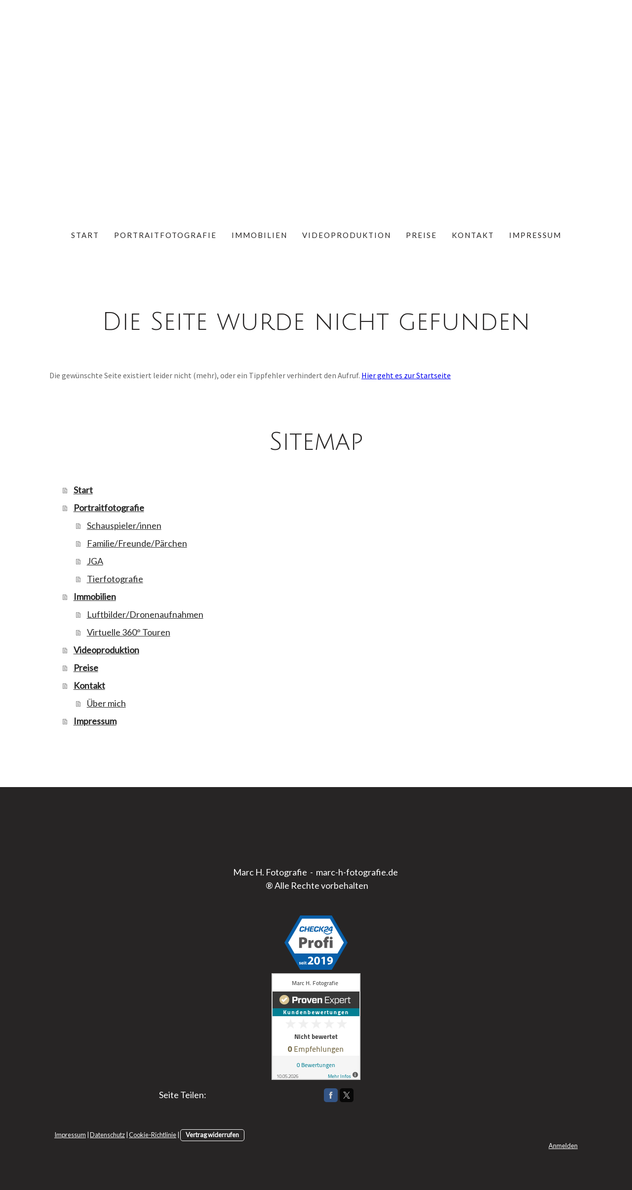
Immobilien (259, 235)
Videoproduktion (346, 235)
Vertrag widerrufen (212, 1135)
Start (85, 235)
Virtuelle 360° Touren (128, 632)
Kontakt (473, 235)
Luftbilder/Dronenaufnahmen (145, 614)
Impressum (535, 235)
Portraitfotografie (165, 235)
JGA (95, 560)
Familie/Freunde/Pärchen (137, 543)
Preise (421, 235)
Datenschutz (107, 1135)
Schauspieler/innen (124, 525)
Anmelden (563, 1146)
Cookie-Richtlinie (152, 1135)
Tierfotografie (115, 578)
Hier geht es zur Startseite (406, 375)
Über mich (106, 703)
